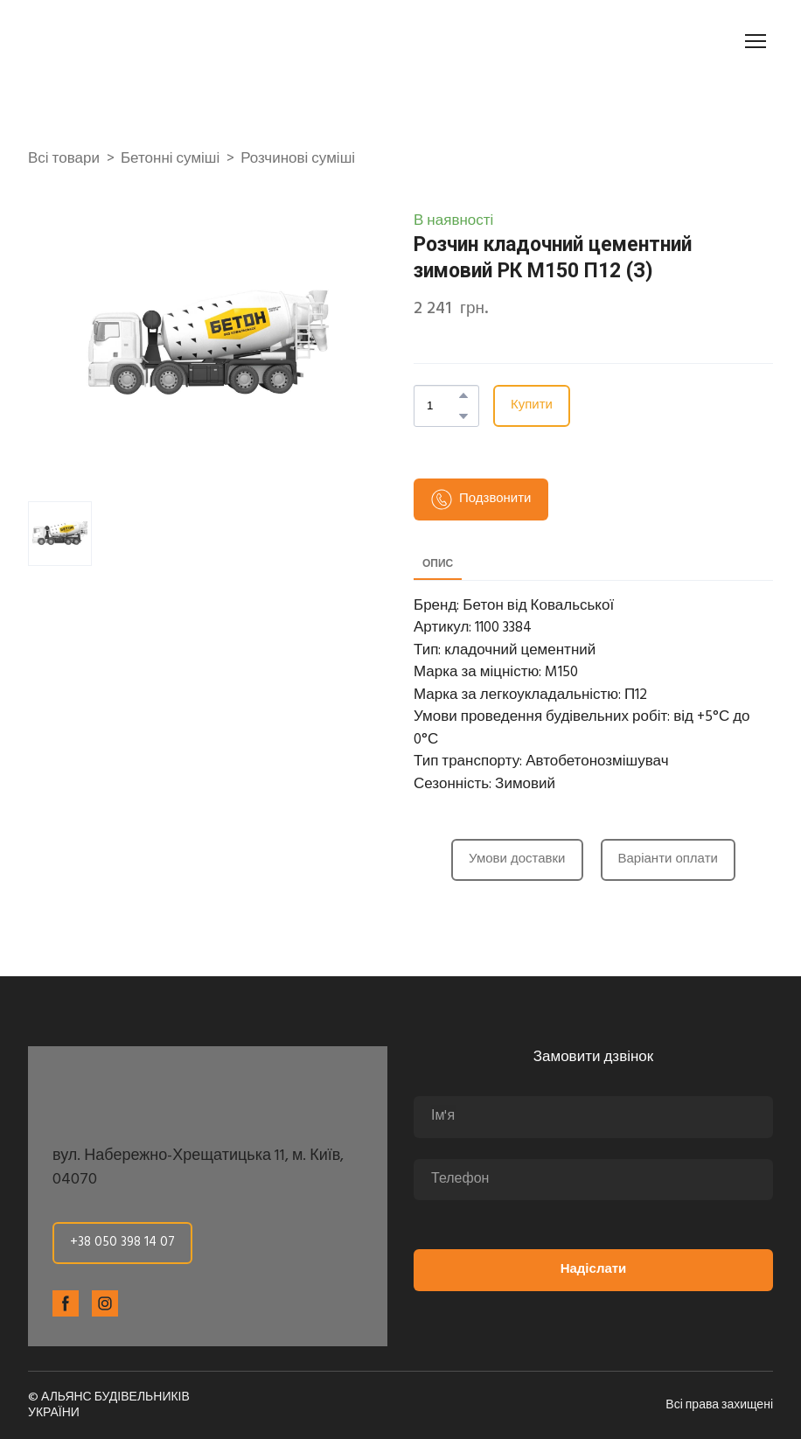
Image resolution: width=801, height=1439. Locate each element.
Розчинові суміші (297, 159)
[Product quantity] (442, 406)
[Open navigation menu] (755, 41)
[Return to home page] (126, 41)
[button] (463, 395)
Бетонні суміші (170, 159)
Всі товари (64, 159)
